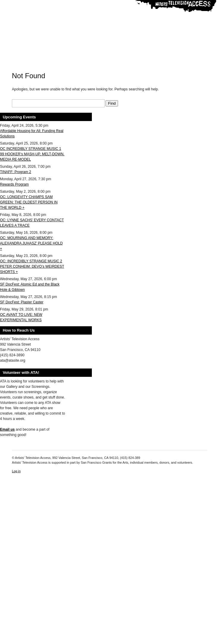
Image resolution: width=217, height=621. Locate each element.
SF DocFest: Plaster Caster (21, 302)
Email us (7, 429)
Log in (16, 471)
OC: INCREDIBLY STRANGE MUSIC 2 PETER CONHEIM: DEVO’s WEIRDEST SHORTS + (32, 266)
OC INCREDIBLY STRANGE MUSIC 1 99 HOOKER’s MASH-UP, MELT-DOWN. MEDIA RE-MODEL (32, 154)
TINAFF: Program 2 (15, 172)
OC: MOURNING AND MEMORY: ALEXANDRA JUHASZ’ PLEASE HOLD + (31, 243)
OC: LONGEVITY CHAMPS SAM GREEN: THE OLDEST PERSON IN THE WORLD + (29, 202)
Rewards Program (14, 184)
